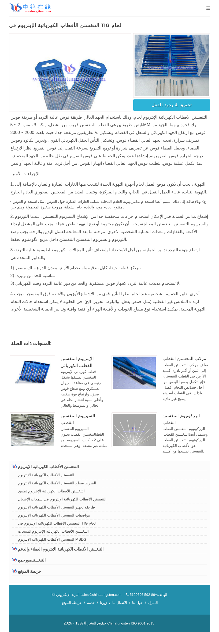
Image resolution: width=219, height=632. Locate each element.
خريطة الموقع (26, 571)
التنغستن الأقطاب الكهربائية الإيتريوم (45, 466)
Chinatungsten (118, 623)
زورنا (103, 603)
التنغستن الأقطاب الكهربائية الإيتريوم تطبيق (51, 491)
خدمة (91, 603)
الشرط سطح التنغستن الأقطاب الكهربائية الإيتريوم (57, 483)
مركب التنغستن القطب (184, 358)
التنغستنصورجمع (29, 560)
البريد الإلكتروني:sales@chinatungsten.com (87, 595)
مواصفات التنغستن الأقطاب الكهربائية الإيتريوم (54, 515)
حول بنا (137, 603)
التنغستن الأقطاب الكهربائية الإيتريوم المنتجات (53, 531)
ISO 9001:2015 (142, 623)
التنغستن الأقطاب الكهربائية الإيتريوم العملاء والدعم (58, 549)
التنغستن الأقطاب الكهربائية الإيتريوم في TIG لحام (57, 523)
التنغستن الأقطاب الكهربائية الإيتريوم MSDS (52, 539)
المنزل (153, 603)
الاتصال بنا (119, 603)
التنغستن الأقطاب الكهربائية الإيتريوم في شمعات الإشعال (62, 499)
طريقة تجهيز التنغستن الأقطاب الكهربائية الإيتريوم (56, 507)
